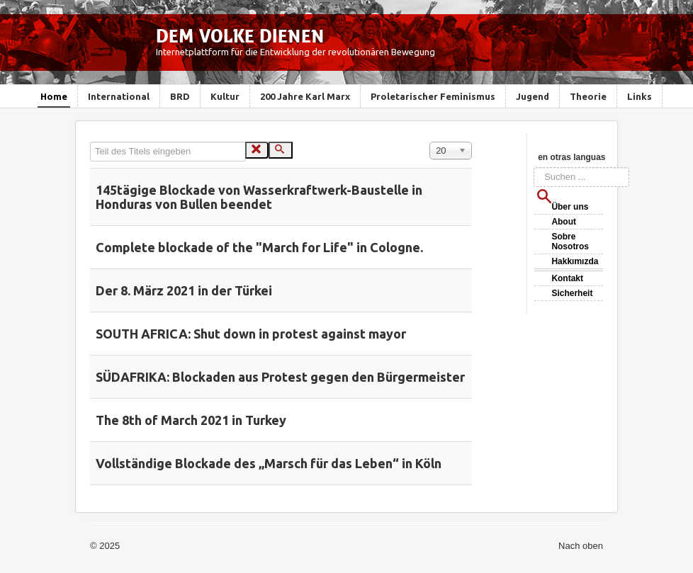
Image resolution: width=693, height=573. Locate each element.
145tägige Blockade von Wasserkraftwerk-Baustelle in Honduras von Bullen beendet (259, 197)
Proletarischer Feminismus (433, 96)
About (563, 222)
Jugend (532, 96)
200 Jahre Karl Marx (305, 96)
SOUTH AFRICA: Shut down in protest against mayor (251, 334)
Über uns (569, 207)
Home (53, 96)
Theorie (588, 96)
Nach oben (580, 545)
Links (639, 96)
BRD (180, 96)
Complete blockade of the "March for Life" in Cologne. (259, 247)
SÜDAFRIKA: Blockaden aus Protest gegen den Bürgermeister (280, 377)
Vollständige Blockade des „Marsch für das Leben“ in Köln (268, 463)
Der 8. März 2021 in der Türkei (184, 290)
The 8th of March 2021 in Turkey (191, 420)
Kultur (225, 96)
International (119, 96)
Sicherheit (571, 293)
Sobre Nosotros (570, 241)
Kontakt (567, 278)
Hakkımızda (574, 261)
